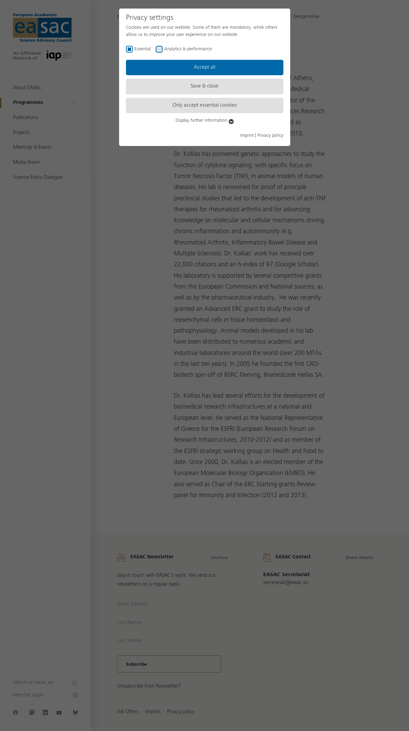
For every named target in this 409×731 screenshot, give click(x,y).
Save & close (204, 86)
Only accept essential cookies (204, 105)
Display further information (205, 120)
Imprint (247, 135)
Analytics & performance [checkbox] (188, 48)
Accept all (204, 67)
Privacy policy (270, 135)
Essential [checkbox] (143, 48)
